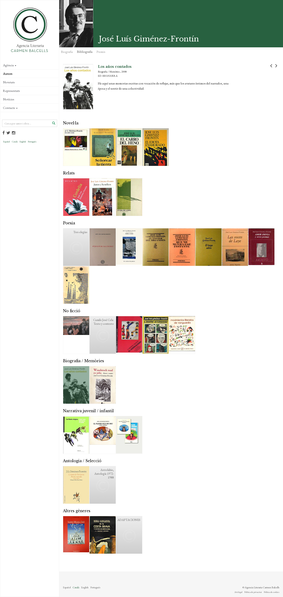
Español (6, 141)
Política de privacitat (253, 592)
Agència (9, 65)
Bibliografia (84, 52)
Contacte (10, 108)
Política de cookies (271, 592)
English (22, 141)
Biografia (67, 52)
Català (15, 141)
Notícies (8, 99)
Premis (101, 52)
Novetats (9, 82)
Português (32, 141)
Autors (7, 74)
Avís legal (238, 592)
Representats (11, 91)
